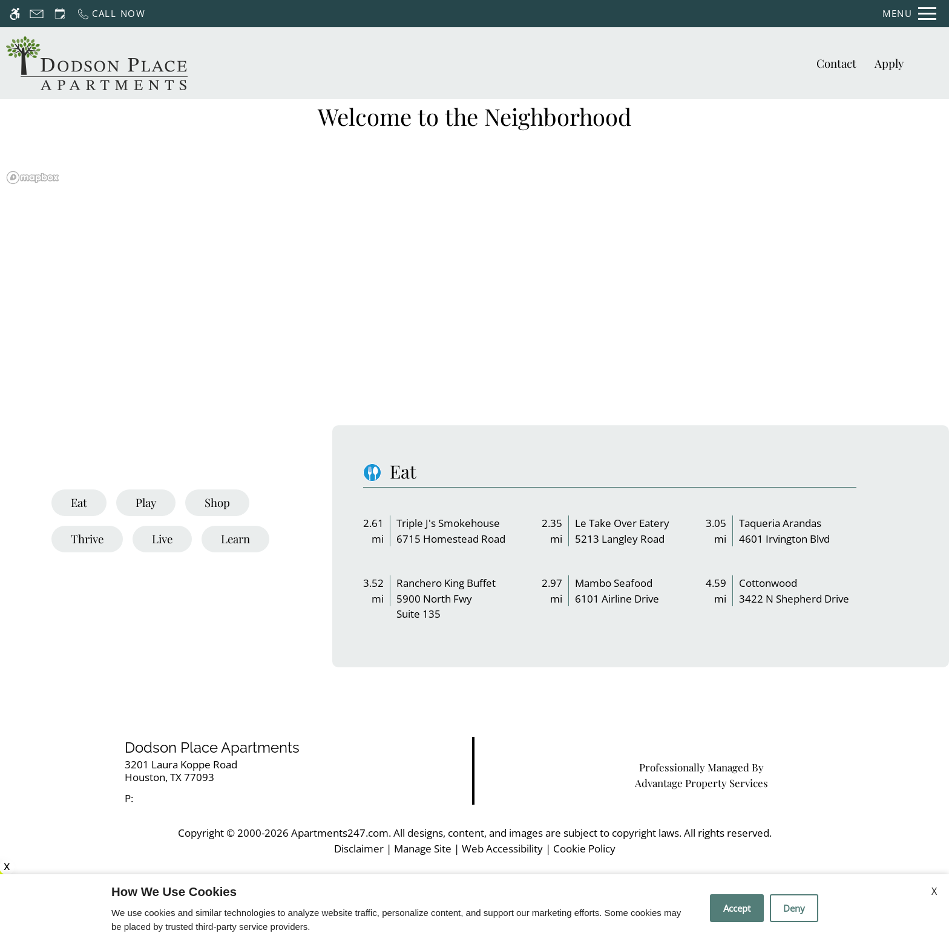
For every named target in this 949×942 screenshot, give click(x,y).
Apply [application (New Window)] (889, 63)
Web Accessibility (502, 848)
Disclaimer (359, 848)
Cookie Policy (584, 848)
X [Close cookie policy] (934, 891)
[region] (474, 298)
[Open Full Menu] (909, 13)
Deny (794, 908)
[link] (237, 771)
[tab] (79, 502)
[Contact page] (36, 13)
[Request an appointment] (60, 13)
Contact (836, 63)
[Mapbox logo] (32, 178)
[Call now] (111, 13)
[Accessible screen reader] (14, 13)
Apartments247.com (340, 833)
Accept (736, 908)
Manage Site (423, 848)
